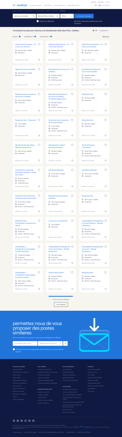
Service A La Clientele (28, 10)
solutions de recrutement (70, 380)
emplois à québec (43, 394)
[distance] (67, 16)
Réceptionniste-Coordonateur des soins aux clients (25, 223)
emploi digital (17, 377)
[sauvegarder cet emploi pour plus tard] (39, 44)
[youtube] (25, 421)
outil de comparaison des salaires (47, 383)
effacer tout (105, 36)
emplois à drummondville (45, 400)
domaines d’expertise (44, 375)
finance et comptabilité (19, 383)
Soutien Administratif (39, 10)
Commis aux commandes (58, 221)
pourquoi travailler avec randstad (47, 372)
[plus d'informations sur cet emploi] (39, 59)
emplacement (30, 36)
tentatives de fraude (30, 432)
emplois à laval (42, 397)
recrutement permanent (70, 392)
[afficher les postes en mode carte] (96, 30)
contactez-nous (101, 1)
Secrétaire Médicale (56, 170)
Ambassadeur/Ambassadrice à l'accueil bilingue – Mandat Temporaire (92, 223)
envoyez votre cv (18, 369)
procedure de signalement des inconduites (51, 432)
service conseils (67, 409)
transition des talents (69, 412)
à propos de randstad (94, 369)
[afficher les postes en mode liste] (93, 30)
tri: (100, 30)
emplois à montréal (43, 392)
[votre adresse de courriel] (25, 343)
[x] (18, 421)
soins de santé (17, 385)
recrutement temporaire (70, 389)
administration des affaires (20, 372)
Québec (48, 10)
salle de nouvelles (93, 380)
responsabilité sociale (94, 383)
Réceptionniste (87, 94)
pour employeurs (60, 5)
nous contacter (67, 369)
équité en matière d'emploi (95, 385)
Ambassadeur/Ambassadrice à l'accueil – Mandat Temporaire (92, 249)
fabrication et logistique (20, 394)
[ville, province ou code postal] (48, 16)
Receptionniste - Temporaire (25, 120)
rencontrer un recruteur (45, 369)
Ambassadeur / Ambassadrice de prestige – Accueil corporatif (25, 249)
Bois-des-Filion (55, 10)
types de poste (46, 36)
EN (107, 1)
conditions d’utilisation (84, 432)
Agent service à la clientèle (25, 69)
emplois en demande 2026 (45, 380)
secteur (16, 36)
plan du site (91, 391)
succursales (93, 1)
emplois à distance (43, 403)
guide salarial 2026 (74, 5)
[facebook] (21, 421)
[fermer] (34, 16)
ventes (15, 396)
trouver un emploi (36, 5)
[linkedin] (14, 421)
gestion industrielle (18, 391)
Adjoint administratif (56, 272)
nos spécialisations (68, 372)
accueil (14, 10)
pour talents (48, 5)
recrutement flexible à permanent (72, 394)
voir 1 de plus (61, 304)
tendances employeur (69, 375)
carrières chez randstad (95, 377)
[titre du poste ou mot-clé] (24, 16)
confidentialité (70, 432)
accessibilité (91, 388)
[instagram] (29, 421)
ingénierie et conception (20, 380)
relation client (17, 375)
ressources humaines (19, 388)
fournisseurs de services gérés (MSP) (73, 402)
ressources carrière (43, 377)
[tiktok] (33, 421)
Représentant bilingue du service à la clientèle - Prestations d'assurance (58, 96)
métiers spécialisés (18, 399)
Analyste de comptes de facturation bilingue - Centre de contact (25, 172)
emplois (19, 10)
